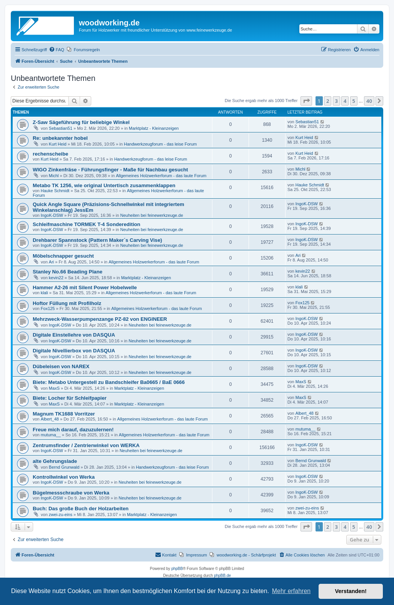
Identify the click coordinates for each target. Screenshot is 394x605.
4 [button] (345, 100)
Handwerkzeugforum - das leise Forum (160, 144)
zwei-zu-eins (60, 514)
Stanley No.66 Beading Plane (67, 272)
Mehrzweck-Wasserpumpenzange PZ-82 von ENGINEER (100, 319)
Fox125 (48, 308)
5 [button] (353, 100)
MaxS (54, 388)
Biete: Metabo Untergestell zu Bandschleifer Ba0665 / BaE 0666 (109, 382)
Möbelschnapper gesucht (63, 256)
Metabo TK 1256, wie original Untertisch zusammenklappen (104, 185)
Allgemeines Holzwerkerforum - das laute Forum (161, 175)
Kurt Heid (58, 144)
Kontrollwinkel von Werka (64, 477)
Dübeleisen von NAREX (61, 366)
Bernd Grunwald (64, 467)
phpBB (177, 568)
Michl (54, 175)
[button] (306, 101)
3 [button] (336, 100)
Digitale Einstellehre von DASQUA (74, 335)
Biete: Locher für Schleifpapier (70, 398)
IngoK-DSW (52, 215)
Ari (51, 262)
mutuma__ (51, 434)
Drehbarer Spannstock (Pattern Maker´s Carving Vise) (97, 240)
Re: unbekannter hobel (60, 138)
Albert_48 (50, 419)
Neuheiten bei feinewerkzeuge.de (151, 215)
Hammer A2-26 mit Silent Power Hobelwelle (85, 287)
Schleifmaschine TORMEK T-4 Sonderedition (86, 224)
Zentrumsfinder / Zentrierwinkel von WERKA (86, 445)
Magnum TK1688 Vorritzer (64, 414)
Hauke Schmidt (55, 190)
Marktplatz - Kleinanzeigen (154, 128)
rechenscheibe (50, 154)
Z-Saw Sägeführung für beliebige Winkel (81, 122)
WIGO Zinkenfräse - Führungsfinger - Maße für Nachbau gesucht (110, 170)
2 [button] (327, 100)
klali (44, 292)
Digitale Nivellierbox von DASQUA (74, 351)
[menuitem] (56, 49)
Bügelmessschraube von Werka (71, 493)
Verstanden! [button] (351, 591)
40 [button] (369, 100)
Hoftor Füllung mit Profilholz (67, 303)
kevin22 (56, 277)
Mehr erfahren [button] (291, 591)
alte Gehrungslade (55, 461)
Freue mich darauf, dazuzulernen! (73, 429)
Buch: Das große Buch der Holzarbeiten (81, 508)
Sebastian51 (60, 128)
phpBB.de (222, 575)
